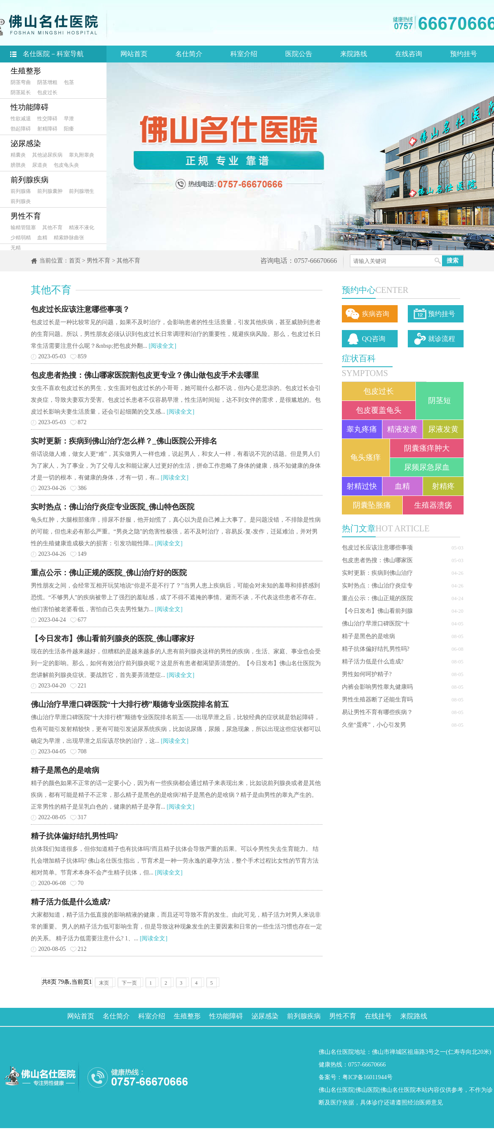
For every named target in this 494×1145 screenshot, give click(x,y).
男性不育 (26, 216)
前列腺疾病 (30, 180)
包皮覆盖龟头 (378, 410)
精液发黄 (402, 429)
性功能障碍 (30, 107)
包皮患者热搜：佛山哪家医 (377, 560)
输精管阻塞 (23, 227)
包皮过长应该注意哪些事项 (377, 547)
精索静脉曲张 (69, 238)
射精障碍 (47, 129)
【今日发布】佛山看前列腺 (377, 611)
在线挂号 (378, 1016)
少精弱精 (21, 238)
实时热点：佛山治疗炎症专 (377, 585)
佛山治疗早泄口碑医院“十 (375, 623)
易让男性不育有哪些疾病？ (377, 712)
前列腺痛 (21, 191)
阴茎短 (439, 400)
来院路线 (353, 53)
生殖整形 (26, 71)
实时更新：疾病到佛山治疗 (377, 573)
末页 (104, 983)
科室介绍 (243, 53)
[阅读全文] (162, 346)
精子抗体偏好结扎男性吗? (375, 649)
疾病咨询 (375, 313)
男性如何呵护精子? (367, 674)
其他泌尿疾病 (47, 155)
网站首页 (133, 53)
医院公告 (298, 53)
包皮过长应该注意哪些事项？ (80, 309)
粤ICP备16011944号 (367, 1077)
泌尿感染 (26, 143)
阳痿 (69, 129)
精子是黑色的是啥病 (368, 636)
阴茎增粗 (47, 82)
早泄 (69, 119)
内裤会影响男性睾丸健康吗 (377, 687)
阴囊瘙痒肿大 (427, 448)
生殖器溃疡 (433, 505)
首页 (75, 260)
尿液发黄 (443, 429)
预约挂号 (463, 53)
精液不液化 (81, 227)
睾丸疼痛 (362, 429)
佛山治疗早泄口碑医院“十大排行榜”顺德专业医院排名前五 (130, 704)
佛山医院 (367, 1090)
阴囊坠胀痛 (372, 505)
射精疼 (443, 486)
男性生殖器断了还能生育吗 (377, 699)
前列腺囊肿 (50, 191)
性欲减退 (21, 119)
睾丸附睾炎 (81, 155)
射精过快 (362, 486)
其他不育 (52, 227)
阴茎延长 (21, 92)
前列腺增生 (81, 191)
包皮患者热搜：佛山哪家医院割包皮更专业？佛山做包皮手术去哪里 (145, 375)
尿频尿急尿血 (427, 467)
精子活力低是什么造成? (373, 661)
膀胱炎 (18, 165)
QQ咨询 (373, 338)
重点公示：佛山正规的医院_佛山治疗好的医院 (109, 572)
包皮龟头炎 (66, 165)
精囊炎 (18, 155)
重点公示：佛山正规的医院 (377, 598)
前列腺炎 (21, 201)
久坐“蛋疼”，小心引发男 (374, 725)
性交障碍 (47, 119)
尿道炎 (39, 165)
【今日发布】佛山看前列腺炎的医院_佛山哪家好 (112, 638)
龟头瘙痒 (365, 457)
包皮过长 (47, 92)
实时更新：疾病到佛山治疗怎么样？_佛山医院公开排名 (124, 441)
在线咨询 (408, 53)
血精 (42, 238)
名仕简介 (188, 53)
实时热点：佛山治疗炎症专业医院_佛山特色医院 (112, 507)
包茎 (69, 82)
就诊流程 (441, 338)
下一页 (129, 983)
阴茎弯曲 (21, 82)
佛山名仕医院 (336, 1090)
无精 (16, 248)
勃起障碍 (21, 129)
